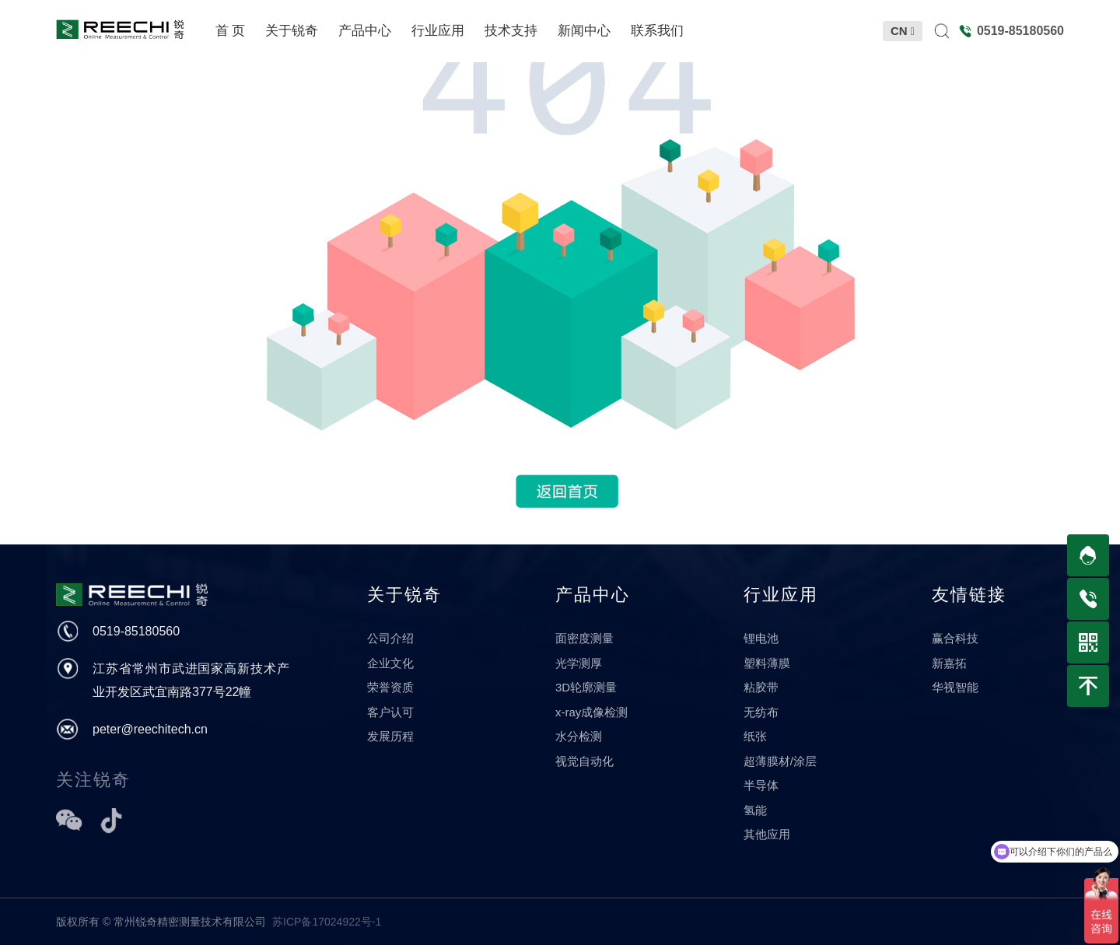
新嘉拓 (949, 663)
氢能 (755, 810)
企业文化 (390, 663)
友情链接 (969, 594)
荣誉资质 (390, 687)
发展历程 (390, 736)
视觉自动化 (584, 761)
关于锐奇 (404, 594)
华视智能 (955, 687)
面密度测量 (584, 638)
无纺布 (761, 712)
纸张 (755, 736)
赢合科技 (955, 638)
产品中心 (592, 594)
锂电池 (761, 638)
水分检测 (578, 736)
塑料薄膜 (767, 663)
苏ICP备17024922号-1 (326, 921)
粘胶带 (761, 687)
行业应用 (781, 594)
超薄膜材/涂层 (780, 761)
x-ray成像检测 (591, 712)
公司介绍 (390, 638)
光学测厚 (578, 663)
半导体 (761, 785)
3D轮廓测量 (586, 687)
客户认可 (390, 712)
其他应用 (767, 834)
